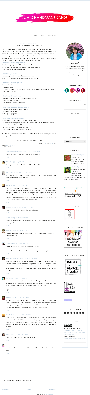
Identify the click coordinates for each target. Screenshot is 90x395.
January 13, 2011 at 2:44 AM (23, 162)
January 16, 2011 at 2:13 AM (20, 297)
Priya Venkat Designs (12, 258)
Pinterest (34, 140)
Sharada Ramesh (11, 207)
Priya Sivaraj (10, 162)
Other (40, 140)
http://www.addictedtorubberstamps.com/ (16, 107)
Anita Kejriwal (10, 172)
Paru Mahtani (10, 315)
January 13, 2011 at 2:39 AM (31, 151)
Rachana (8, 297)
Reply (7, 157)
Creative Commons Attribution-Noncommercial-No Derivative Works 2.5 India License (75, 332)
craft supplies (10, 145)
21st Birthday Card (76, 167)
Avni (7, 230)
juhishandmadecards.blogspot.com (74, 338)
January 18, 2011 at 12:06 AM (24, 315)
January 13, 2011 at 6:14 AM (23, 172)
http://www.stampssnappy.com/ (13, 83)
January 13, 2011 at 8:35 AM (19, 185)
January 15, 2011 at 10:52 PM (18, 278)
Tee (7, 278)
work (68, 328)
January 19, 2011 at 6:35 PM (17, 345)
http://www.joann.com (10, 74)
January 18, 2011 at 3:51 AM (19, 334)
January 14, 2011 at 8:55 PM (28, 258)
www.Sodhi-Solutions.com (14, 151)
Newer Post (5, 390)
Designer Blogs (49, 394)
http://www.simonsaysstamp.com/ (13, 118)
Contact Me (52, 35)
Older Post (52, 390)
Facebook (23, 140)
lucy (7, 345)
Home (35, 35)
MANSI (8, 334)
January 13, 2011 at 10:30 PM (18, 230)
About (43, 35)
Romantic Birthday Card (78, 155)
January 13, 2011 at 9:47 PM (19, 218)
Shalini (8, 218)
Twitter (29, 140)
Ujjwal (8, 243)
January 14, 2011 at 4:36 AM (19, 243)
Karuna (8, 185)
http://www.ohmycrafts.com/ (12, 96)
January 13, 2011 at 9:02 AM (25, 207)
